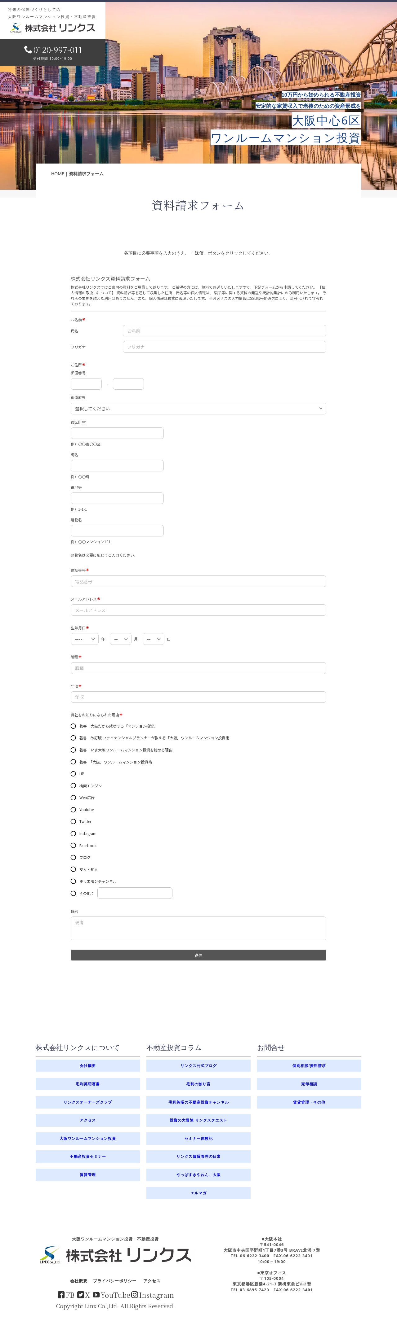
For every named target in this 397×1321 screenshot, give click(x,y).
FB (66, 1295)
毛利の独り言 (198, 1084)
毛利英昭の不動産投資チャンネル (198, 1102)
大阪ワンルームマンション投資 (88, 1138)
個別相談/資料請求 (309, 1066)
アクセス (88, 1120)
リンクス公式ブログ (199, 1066)
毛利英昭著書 (88, 1084)
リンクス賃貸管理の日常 (198, 1156)
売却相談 (309, 1084)
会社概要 (88, 1066)
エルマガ (198, 1193)
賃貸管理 (88, 1175)
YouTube (111, 1295)
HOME (57, 174)
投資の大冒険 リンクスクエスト (198, 1120)
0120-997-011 (53, 49)
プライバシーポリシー (114, 1281)
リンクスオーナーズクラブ (88, 1102)
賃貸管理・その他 (309, 1102)
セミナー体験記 (199, 1138)
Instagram (152, 1295)
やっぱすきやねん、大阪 (198, 1175)
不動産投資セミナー (88, 1156)
